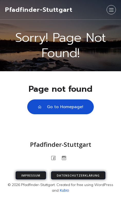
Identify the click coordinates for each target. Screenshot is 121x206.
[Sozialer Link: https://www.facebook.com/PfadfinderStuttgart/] (55, 157)
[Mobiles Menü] (111, 9)
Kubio (64, 190)
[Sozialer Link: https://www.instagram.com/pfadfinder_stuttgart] (66, 157)
